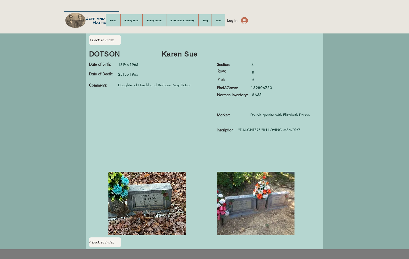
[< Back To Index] (105, 40)
